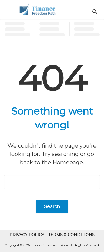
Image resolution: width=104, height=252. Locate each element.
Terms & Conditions (71, 234)
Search (52, 206)
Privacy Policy (26, 234)
